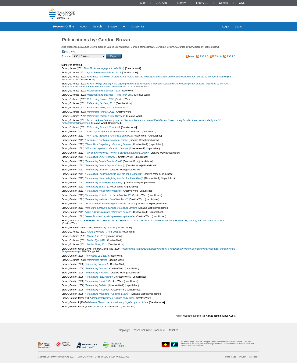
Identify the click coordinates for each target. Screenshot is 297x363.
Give (242, 2)
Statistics (172, 330)
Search (97, 26)
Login (225, 26)
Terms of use (230, 357)
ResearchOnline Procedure (149, 330)
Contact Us (138, 26)
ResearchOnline (63, 26)
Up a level (70, 51)
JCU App (161, 2)
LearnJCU (202, 2)
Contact (223, 2)
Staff (142, 2)
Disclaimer (254, 357)
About (83, 26)
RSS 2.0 (217, 56)
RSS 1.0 (204, 56)
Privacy (242, 357)
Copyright (124, 330)
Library (181, 2)
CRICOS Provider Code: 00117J (93, 357)
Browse (112, 26)
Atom (192, 56)
